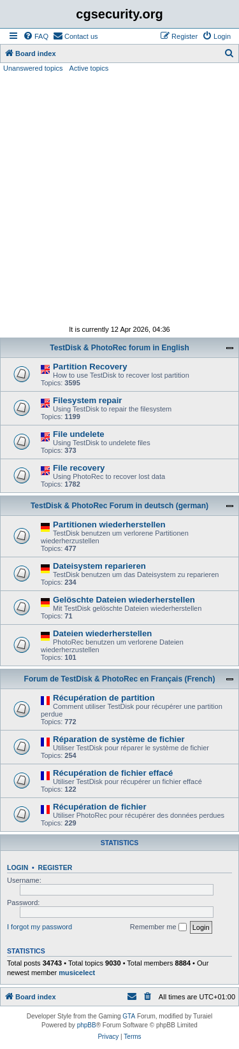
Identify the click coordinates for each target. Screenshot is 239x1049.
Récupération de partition (104, 698)
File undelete (79, 434)
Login (17, 867)
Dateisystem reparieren (99, 566)
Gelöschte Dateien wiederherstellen (124, 599)
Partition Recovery (90, 366)
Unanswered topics (33, 68)
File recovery (79, 468)
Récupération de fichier (100, 806)
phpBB (86, 1025)
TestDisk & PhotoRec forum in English (119, 347)
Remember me (158, 927)
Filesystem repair (87, 400)
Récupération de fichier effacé (113, 773)
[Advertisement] (119, 199)
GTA (128, 1016)
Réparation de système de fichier (119, 739)
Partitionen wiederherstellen (109, 524)
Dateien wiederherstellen (102, 633)
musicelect (77, 972)
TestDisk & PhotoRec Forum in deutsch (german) (119, 505)
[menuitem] (35, 36)
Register (55, 867)
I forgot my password (39, 927)
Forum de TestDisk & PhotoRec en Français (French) (119, 678)
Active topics (89, 68)
